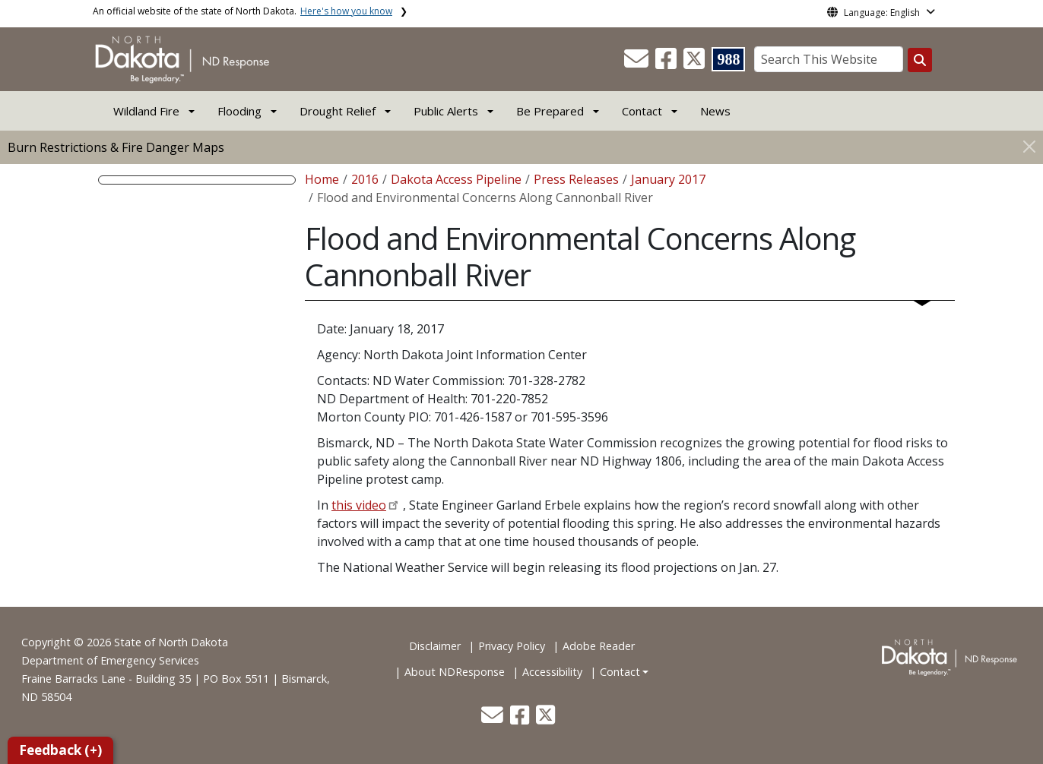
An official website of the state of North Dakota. (242, 11)
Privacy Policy (511, 646)
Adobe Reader (599, 646)
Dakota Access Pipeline (456, 179)
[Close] (1029, 146)
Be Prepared (550, 110)
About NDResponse (454, 672)
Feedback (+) (60, 750)
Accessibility (552, 672)
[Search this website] (920, 60)
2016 (365, 179)
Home (322, 179)
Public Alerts (446, 110)
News (715, 110)
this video (358, 505)
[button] (637, 63)
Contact (620, 672)
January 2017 (668, 179)
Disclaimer (435, 646)
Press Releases (576, 179)
